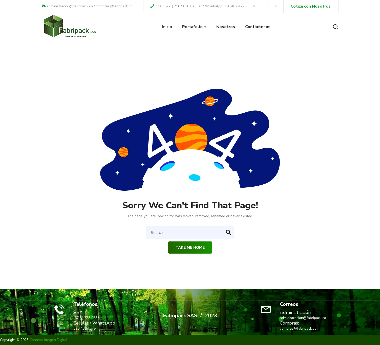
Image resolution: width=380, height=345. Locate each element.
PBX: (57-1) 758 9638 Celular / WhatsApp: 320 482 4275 (198, 6)
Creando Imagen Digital (48, 339)
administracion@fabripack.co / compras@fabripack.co (87, 6)
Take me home (190, 247)
